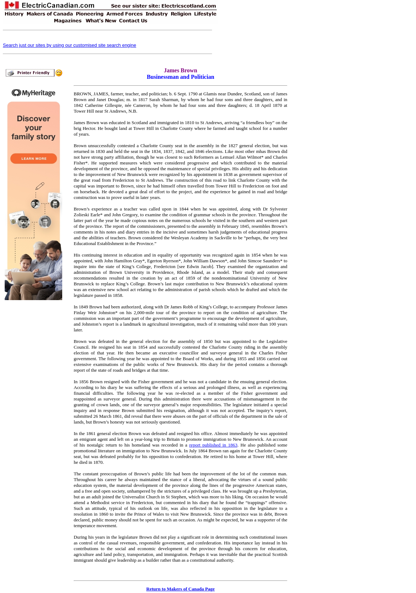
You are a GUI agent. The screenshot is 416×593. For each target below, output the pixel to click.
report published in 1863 (213, 445)
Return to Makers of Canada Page (180, 589)
